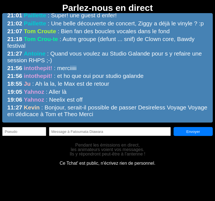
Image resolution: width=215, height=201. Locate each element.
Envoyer (193, 132)
